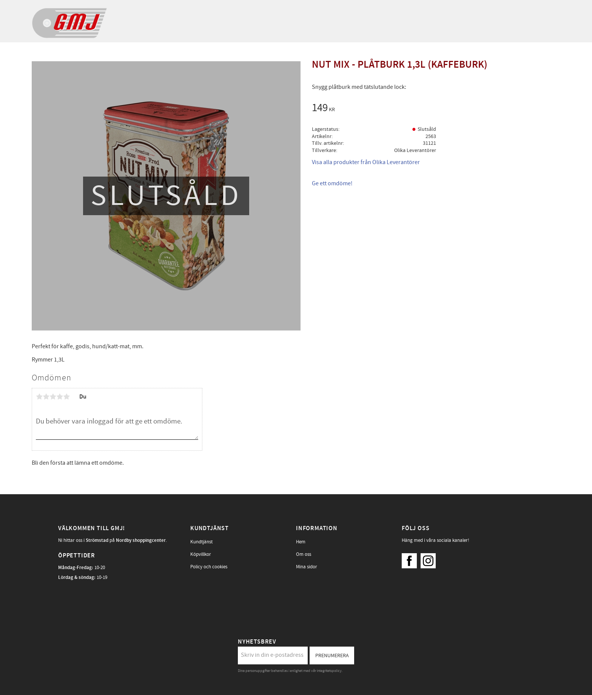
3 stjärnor (52, 396)
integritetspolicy (329, 671)
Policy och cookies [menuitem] (208, 567)
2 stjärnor (46, 396)
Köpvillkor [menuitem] (200, 554)
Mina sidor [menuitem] (306, 567)
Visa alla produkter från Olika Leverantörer (366, 162)
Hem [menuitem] (300, 542)
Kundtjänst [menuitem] (201, 542)
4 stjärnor (59, 396)
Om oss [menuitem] (303, 554)
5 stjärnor (66, 396)
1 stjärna (39, 396)
